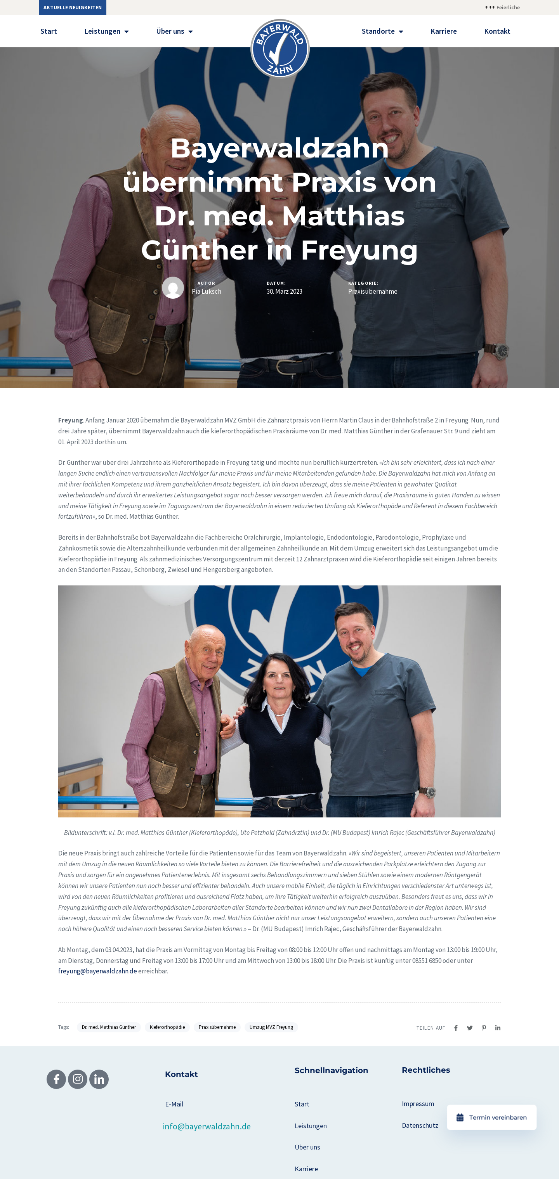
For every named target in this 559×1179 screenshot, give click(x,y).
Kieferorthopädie (167, 1027)
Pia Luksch (206, 291)
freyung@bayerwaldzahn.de (97, 971)
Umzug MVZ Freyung (271, 1027)
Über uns (174, 31)
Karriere (444, 31)
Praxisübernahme (373, 291)
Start (48, 31)
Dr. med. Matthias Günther (109, 1027)
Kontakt (497, 31)
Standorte (382, 31)
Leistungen (106, 31)
